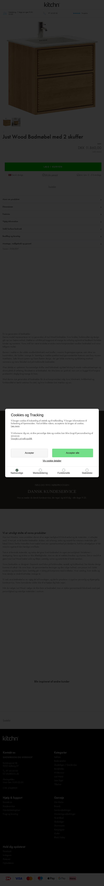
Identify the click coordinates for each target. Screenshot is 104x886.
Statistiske (87, 473)
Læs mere (15, 426)
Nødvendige (17, 473)
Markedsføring (40, 473)
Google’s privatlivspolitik (21, 438)
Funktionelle (63, 473)
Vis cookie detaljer (52, 461)
